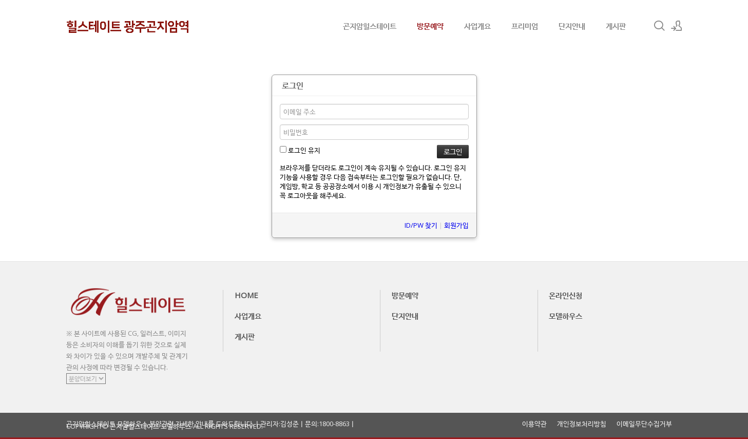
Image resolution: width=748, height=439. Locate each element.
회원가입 (456, 225)
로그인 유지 (300, 150)
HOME (246, 295)
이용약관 (534, 424)
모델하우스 (565, 315)
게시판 (616, 26)
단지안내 (572, 26)
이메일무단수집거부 (644, 424)
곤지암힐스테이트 (369, 26)
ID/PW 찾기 (421, 225)
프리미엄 (524, 26)
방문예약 (430, 26)
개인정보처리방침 (581, 424)
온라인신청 (565, 295)
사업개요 (477, 26)
